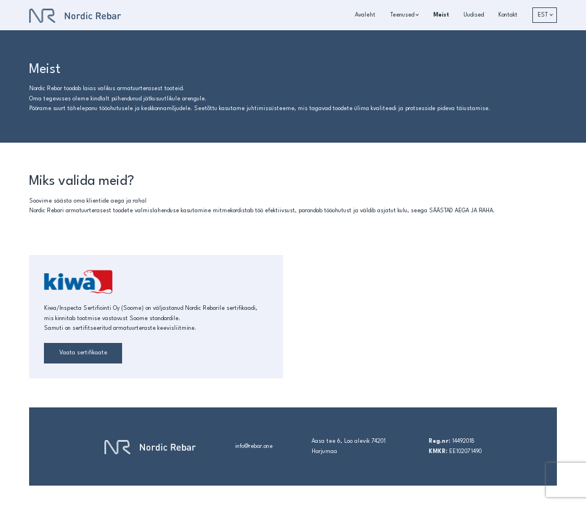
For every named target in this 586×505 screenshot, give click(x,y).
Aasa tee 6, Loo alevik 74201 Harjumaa (349, 446)
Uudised (474, 15)
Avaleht (365, 15)
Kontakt (508, 15)
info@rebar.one (254, 446)
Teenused (402, 15)
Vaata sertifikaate (83, 352)
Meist (441, 15)
